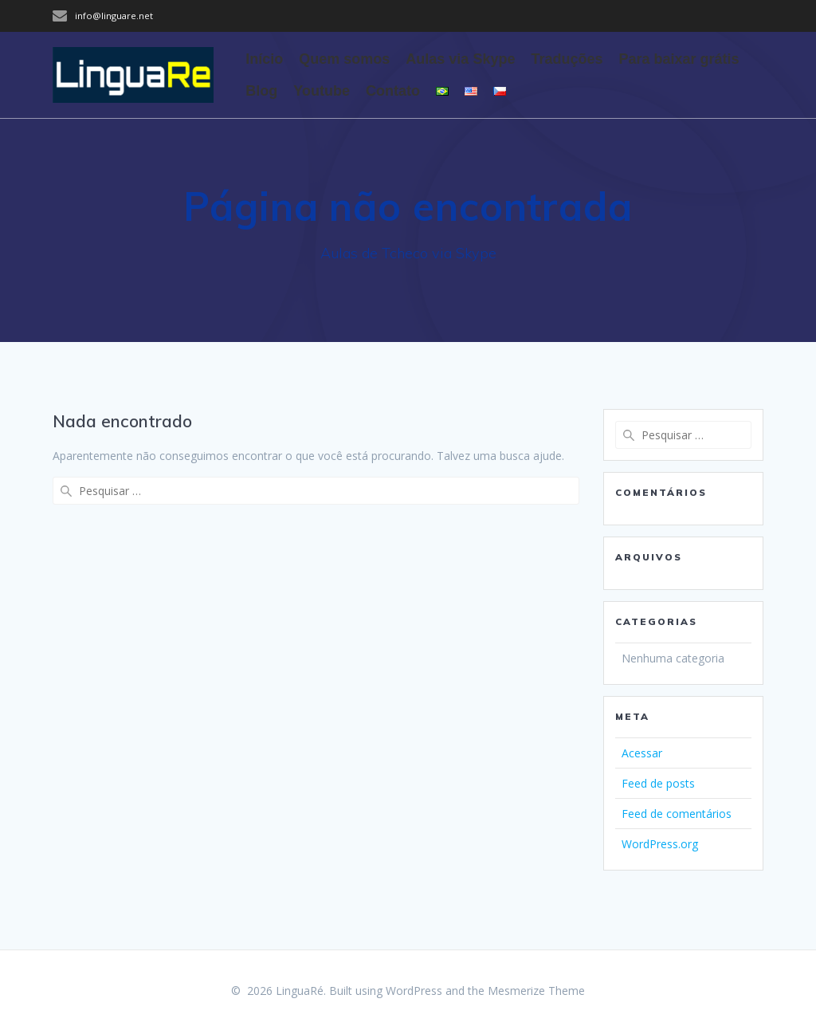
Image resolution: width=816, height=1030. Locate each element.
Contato (393, 91)
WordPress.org (660, 843)
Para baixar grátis (678, 59)
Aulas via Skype (460, 59)
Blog (261, 91)
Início (264, 59)
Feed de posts (658, 783)
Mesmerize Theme (536, 990)
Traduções (566, 59)
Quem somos (344, 59)
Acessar (642, 753)
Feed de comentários (677, 813)
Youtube (321, 91)
